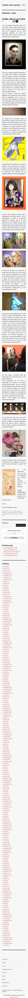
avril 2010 (6, 930)
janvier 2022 (6, 662)
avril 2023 (6, 634)
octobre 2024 (7, 600)
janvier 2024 (6, 617)
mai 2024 (5, 609)
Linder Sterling (19, 512)
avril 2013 (6, 861)
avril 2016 (6, 793)
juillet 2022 (6, 651)
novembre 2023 (7, 621)
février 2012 (6, 888)
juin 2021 (5, 676)
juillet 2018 (6, 742)
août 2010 (6, 922)
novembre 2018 (7, 734)
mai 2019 (5, 723)
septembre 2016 (7, 784)
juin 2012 (5, 880)
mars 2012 (6, 886)
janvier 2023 (6, 640)
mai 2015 (5, 814)
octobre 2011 (6, 895)
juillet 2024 (6, 606)
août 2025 (6, 581)
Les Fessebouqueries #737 (10, 549)
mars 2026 (6, 568)
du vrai (4, 966)
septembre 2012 (7, 875)
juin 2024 (6, 607)
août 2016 (6, 786)
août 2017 (6, 763)
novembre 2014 (7, 825)
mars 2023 (6, 636)
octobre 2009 (7, 941)
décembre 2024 (7, 596)
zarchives (4, 986)
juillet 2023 (6, 628)
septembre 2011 (7, 897)
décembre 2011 (7, 892)
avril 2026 (6, 566)
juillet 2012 (6, 878)
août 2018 (6, 740)
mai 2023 (5, 632)
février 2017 (6, 774)
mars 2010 (6, 931)
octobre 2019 (6, 714)
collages (14, 511)
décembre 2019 (7, 710)
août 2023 (6, 626)
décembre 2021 (7, 664)
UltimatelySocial (14, 997)
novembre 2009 (7, 939)
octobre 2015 (6, 805)
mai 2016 (5, 791)
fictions (4, 972)
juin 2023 (5, 630)
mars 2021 (6, 681)
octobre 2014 (6, 827)
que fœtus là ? (6, 982)
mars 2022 (6, 659)
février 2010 (6, 933)
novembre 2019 (7, 712)
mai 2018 (5, 746)
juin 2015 (5, 812)
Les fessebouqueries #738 (10, 548)
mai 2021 (5, 678)
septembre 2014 (7, 829)
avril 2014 (6, 839)
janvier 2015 (6, 822)
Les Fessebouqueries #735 (10, 555)
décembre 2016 (7, 778)
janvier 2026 (6, 571)
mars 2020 (6, 704)
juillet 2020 (6, 697)
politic (3, 979)
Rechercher (5, 523)
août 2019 (6, 717)
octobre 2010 (6, 918)
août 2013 (6, 854)
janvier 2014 (6, 844)
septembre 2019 (7, 715)
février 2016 (6, 797)
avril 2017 (6, 770)
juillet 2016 (6, 787)
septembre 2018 (7, 738)
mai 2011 (5, 905)
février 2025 (6, 592)
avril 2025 (6, 589)
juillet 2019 (6, 719)
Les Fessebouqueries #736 (10, 553)
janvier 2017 (6, 776)
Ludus (3, 513)
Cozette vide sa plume (11, 5)
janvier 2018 (6, 753)
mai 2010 (5, 928)
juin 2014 (5, 835)
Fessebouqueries (6, 969)
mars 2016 (6, 795)
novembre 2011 (7, 894)
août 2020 (6, 695)
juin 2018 (5, 744)
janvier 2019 (6, 731)
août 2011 (5, 899)
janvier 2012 (6, 890)
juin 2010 (5, 926)
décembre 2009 (7, 937)
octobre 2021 (6, 668)
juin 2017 (5, 767)
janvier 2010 (6, 935)
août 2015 (6, 808)
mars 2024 (6, 613)
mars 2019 (6, 727)
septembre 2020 (7, 693)
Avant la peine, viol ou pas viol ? (11, 551)
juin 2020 (6, 698)
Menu (23, 4)
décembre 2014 (7, 823)
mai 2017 (5, 769)
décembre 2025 (7, 573)
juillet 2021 (6, 674)
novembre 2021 (7, 666)
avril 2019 (6, 725)
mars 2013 (6, 863)
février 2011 (6, 911)
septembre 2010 (7, 920)
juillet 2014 (6, 833)
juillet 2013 (6, 856)
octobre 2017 (6, 759)
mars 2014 (6, 841)
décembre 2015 (7, 801)
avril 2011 (5, 907)
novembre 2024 (7, 598)
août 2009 (6, 945)
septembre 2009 (7, 943)
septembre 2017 (7, 761)
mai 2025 (5, 587)
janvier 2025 (6, 594)
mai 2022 (5, 655)
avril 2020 (6, 702)
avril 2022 (6, 657)
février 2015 (6, 820)
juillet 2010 (6, 924)
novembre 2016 (7, 780)
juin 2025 (6, 585)
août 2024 (6, 604)
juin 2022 (6, 653)
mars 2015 (6, 818)
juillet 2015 (6, 810)
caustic (4, 962)
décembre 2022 (7, 642)
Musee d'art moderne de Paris (11, 513)
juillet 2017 (6, 765)
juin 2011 (5, 903)
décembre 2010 (7, 914)
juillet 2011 (6, 901)
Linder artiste (13, 512)
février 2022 (6, 661)
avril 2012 (6, 884)
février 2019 (6, 729)
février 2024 (6, 615)
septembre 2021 (7, 670)
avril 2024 (6, 611)
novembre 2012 (7, 871)
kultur (10, 511)
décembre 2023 (7, 619)
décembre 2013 (7, 846)
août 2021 (6, 672)
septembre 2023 (7, 625)
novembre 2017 (7, 757)
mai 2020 (5, 700)
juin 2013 (5, 858)
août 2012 (6, 877)
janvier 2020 (6, 708)
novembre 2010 (7, 916)
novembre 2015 (7, 803)
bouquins (4, 959)
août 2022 (6, 649)
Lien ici (4, 503)
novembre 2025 (7, 575)
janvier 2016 (6, 799)
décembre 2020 (7, 687)
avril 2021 (6, 679)
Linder (8, 512)
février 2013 (6, 865)
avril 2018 (6, 748)
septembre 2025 (7, 579)
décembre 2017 (7, 755)
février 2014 (6, 842)
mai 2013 (5, 859)
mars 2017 (6, 772)
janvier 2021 (6, 685)
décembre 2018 (7, 733)
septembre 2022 (7, 647)
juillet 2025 (6, 583)
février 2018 (6, 751)
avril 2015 (6, 816)
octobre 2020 (7, 691)
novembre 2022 (7, 643)
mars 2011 (6, 909)
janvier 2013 (6, 867)
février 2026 (6, 570)
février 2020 (6, 706)
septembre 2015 (7, 806)
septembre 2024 (7, 602)
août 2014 (6, 831)
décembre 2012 (7, 869)
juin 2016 (5, 789)
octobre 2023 (6, 623)
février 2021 (6, 683)
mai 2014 (5, 837)
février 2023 (6, 638)
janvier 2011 (6, 913)
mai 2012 (5, 882)
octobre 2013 (6, 850)
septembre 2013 (7, 852)
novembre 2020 (7, 689)
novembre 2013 (7, 848)
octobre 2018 (6, 736)
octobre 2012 (6, 873)
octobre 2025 (7, 577)
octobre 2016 (6, 782)
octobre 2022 (7, 645)
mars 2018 (6, 750)
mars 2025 (6, 590)
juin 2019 (5, 721)
